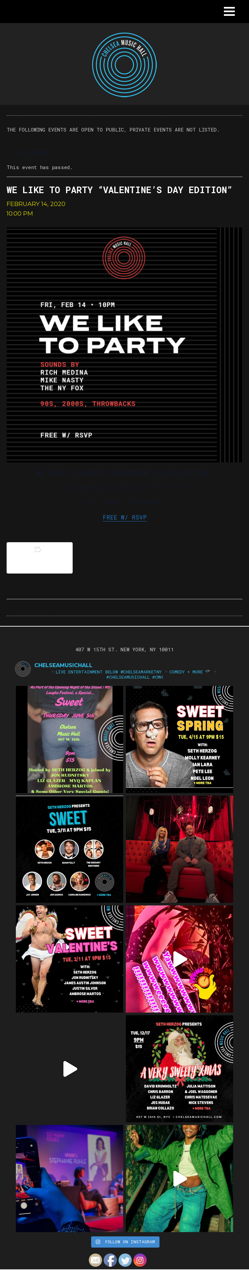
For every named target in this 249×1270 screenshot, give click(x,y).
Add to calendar (39, 557)
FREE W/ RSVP (125, 517)
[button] (229, 11)
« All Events (28, 153)
